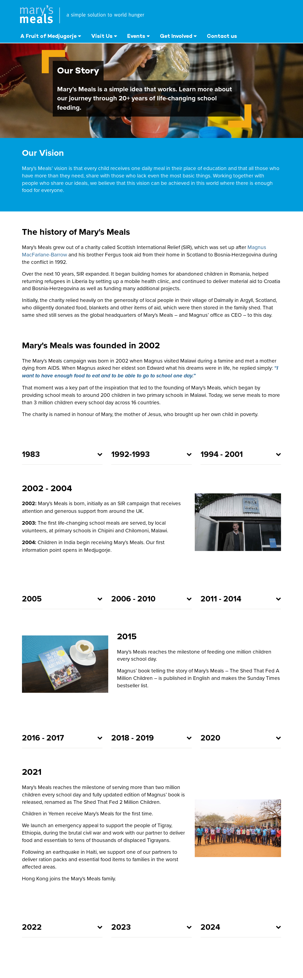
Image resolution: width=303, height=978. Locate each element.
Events (136, 36)
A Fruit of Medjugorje (48, 36)
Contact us (222, 36)
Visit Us (102, 36)
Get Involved (176, 36)
